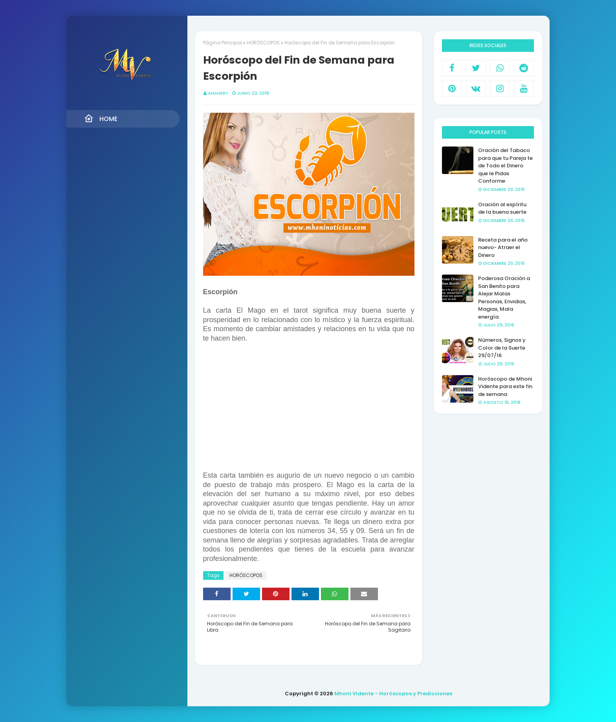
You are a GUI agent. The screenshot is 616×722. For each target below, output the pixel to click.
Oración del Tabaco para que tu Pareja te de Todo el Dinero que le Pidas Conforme (505, 166)
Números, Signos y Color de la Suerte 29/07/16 (502, 347)
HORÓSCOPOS (263, 42)
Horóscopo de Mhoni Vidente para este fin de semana (505, 386)
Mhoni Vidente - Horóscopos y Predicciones (393, 693)
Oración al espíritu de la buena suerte (502, 208)
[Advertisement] (308, 407)
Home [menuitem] (100, 118)
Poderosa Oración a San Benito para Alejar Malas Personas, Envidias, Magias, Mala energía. (504, 298)
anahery (218, 93)
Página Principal (222, 42)
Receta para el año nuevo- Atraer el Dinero (503, 247)
